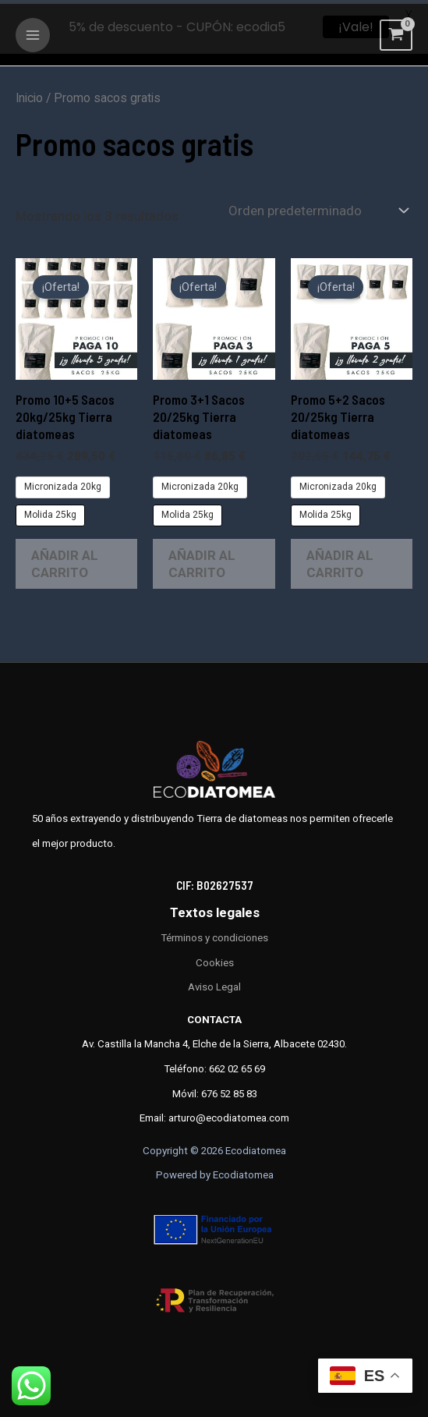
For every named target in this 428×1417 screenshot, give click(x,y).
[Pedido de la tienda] (316, 206)
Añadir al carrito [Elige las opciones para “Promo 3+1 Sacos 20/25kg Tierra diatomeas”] (201, 560)
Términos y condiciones (214, 934)
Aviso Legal (214, 983)
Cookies (215, 958)
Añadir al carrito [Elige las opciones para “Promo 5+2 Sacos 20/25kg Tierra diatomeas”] (339, 560)
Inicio (29, 94)
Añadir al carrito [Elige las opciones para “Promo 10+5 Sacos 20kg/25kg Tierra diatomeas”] (64, 560)
